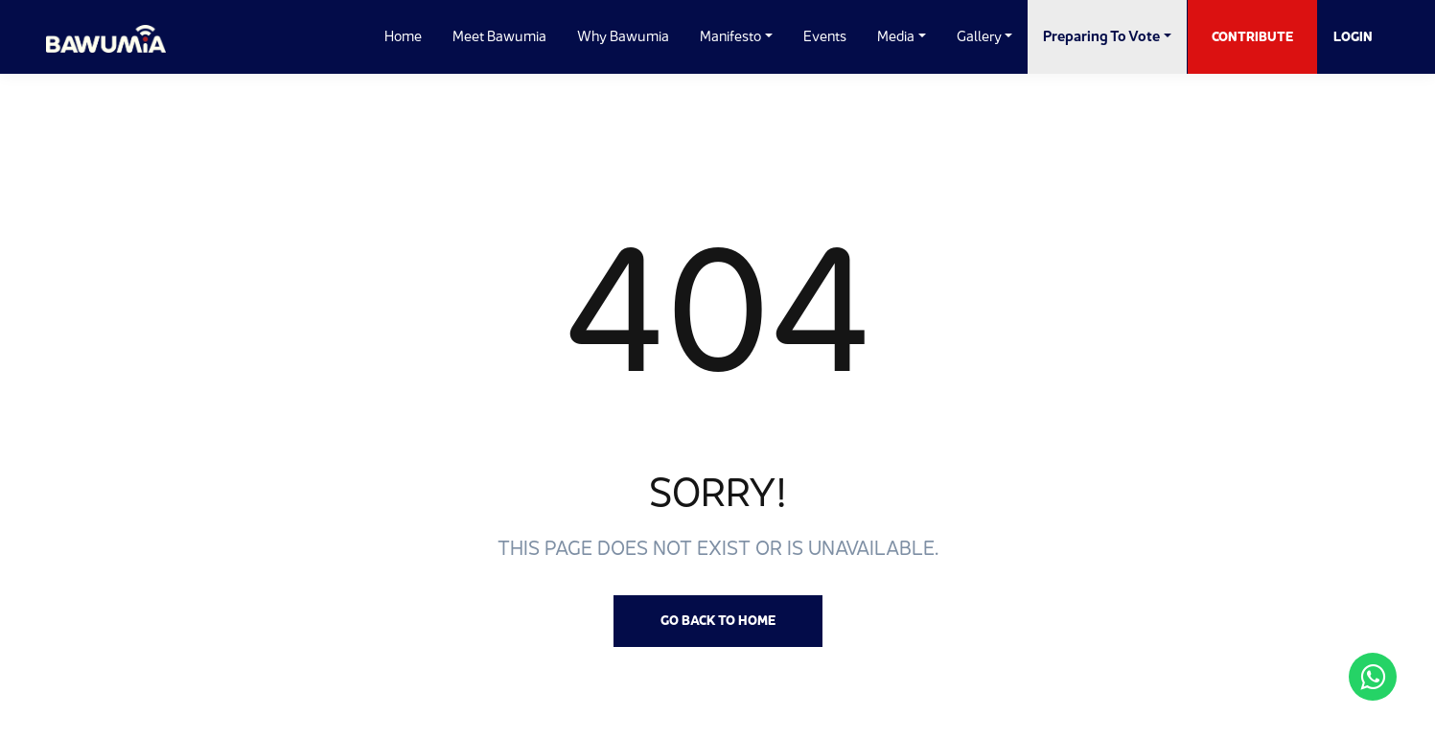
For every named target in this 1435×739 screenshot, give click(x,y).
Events (824, 36)
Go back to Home (717, 620)
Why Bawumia (623, 36)
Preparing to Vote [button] (1101, 36)
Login (1353, 36)
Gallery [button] (979, 36)
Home (403, 36)
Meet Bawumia (499, 36)
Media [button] (895, 36)
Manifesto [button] (730, 36)
